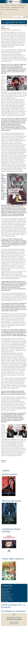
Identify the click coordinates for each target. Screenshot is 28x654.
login (14, 614)
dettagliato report (15, 439)
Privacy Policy (14, 623)
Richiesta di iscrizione (6, 597)
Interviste (3, 462)
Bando (3, 589)
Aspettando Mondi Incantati (17, 7)
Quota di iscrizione (6, 595)
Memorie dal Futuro (5, 7)
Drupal (17, 622)
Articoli (2, 9)
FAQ (7, 589)
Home (1, 5)
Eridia (19, 617)
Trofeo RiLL (13, 5)
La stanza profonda (20, 36)
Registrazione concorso (7, 594)
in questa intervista (15, 278)
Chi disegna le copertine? (13, 611)
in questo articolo (14, 388)
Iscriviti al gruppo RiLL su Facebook (13, 606)
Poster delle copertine (13, 558)
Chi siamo (7, 5)
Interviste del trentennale (7, 600)
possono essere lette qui (7, 115)
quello (13, 236)
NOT (20, 455)
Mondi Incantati (21, 5)
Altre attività (15, 9)
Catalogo (8, 9)
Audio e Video (5, 601)
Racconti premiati (6, 591)
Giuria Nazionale (5, 592)
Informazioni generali (6, 588)
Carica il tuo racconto (6, 598)
